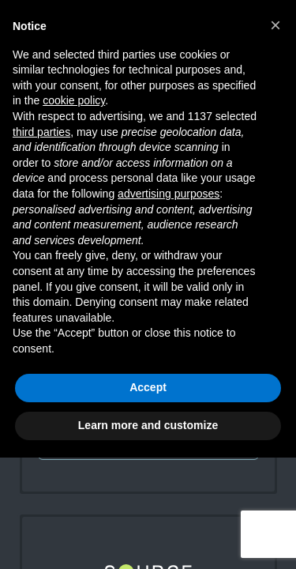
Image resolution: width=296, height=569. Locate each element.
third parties (41, 132)
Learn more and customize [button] (148, 425)
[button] (275, 25)
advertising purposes (168, 193)
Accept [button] (148, 387)
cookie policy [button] (74, 100)
